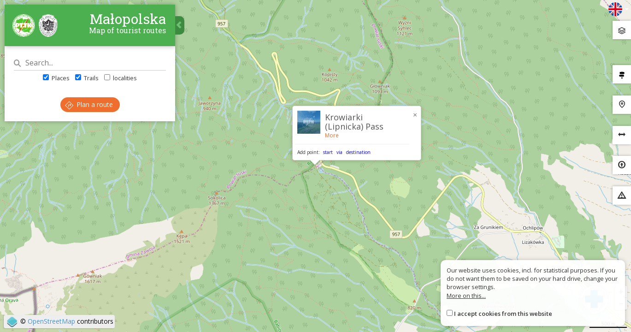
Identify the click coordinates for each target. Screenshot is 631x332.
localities (120, 78)
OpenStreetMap (51, 321)
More (332, 135)
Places (56, 78)
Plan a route (89, 104)
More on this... (466, 295)
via (339, 152)
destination (358, 152)
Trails (87, 78)
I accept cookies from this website (503, 313)
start (328, 152)
